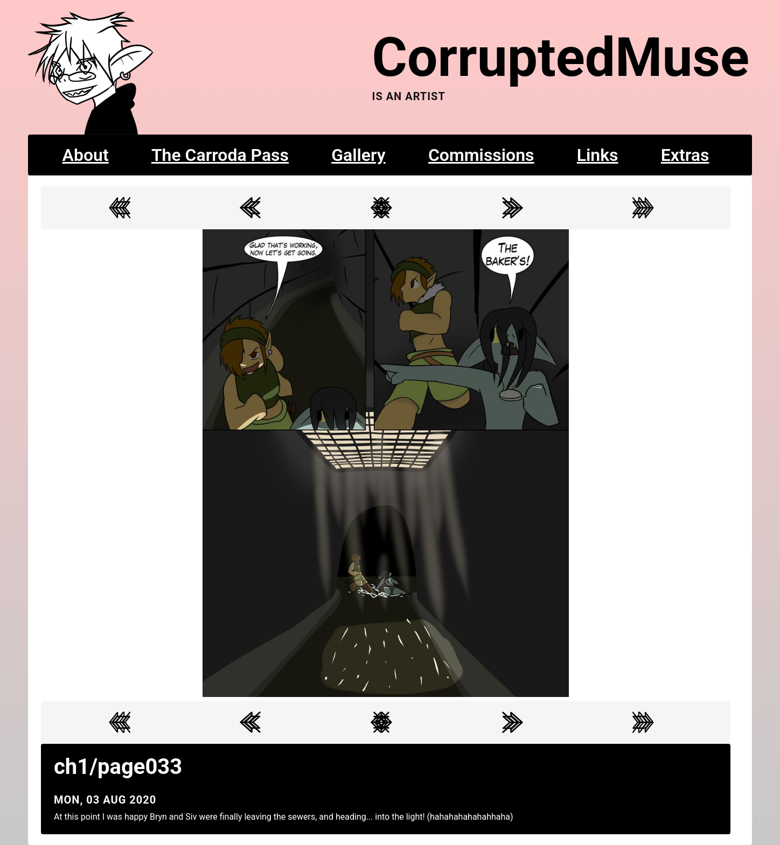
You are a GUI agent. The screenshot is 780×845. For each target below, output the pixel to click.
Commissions (481, 155)
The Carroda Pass (220, 155)
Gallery (358, 155)
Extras (685, 155)
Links (597, 155)
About (85, 155)
